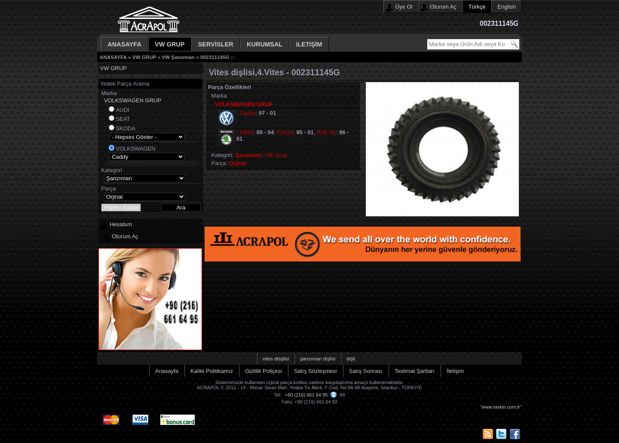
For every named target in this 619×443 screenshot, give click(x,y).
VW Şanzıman (178, 57)
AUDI (122, 110)
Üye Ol (403, 6)
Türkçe (477, 6)
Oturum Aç (443, 6)
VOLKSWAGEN (135, 148)
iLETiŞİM (309, 44)
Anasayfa (166, 371)
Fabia (246, 132)
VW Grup (275, 155)
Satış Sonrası (366, 371)
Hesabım (121, 224)
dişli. (351, 358)
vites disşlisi (276, 358)
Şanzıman (248, 155)
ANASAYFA (124, 44)
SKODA (125, 128)
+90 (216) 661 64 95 (306, 394)
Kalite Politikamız (211, 371)
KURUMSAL (264, 44)
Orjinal (238, 163)
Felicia (285, 132)
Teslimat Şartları (415, 371)
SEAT (123, 119)
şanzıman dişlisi (318, 358)
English (506, 6)
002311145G (215, 57)
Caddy (247, 113)
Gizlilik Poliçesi (263, 371)
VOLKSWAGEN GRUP (132, 100)
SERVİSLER (215, 44)
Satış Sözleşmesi (315, 371)
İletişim (455, 371)
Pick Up (326, 132)
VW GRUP (170, 44)
